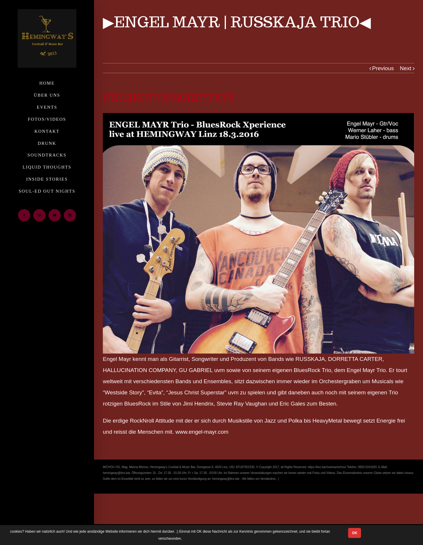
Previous (383, 68)
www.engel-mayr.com (202, 432)
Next (405, 68)
